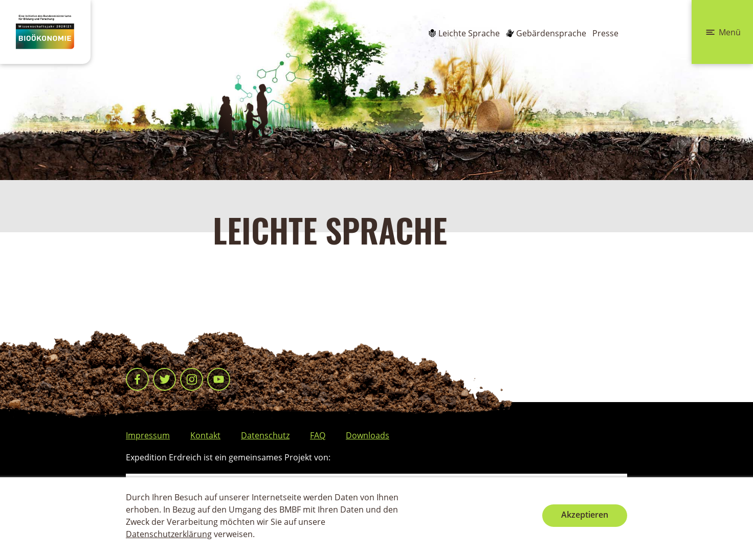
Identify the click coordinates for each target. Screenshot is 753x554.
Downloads (367, 435)
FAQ (317, 435)
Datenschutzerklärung (169, 534)
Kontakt (205, 435)
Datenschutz (265, 435)
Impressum (148, 435)
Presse (605, 33)
